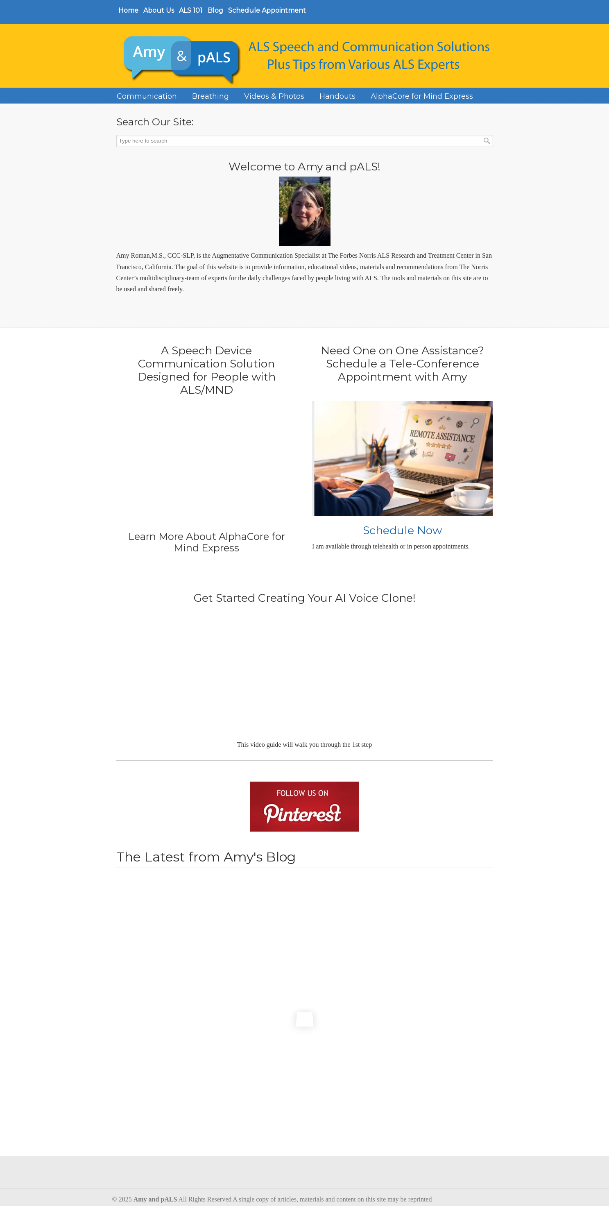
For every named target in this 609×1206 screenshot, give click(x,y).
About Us (158, 10)
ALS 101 (190, 10)
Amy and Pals (308, 57)
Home (128, 10)
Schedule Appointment (267, 10)
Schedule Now (402, 530)
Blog (215, 10)
